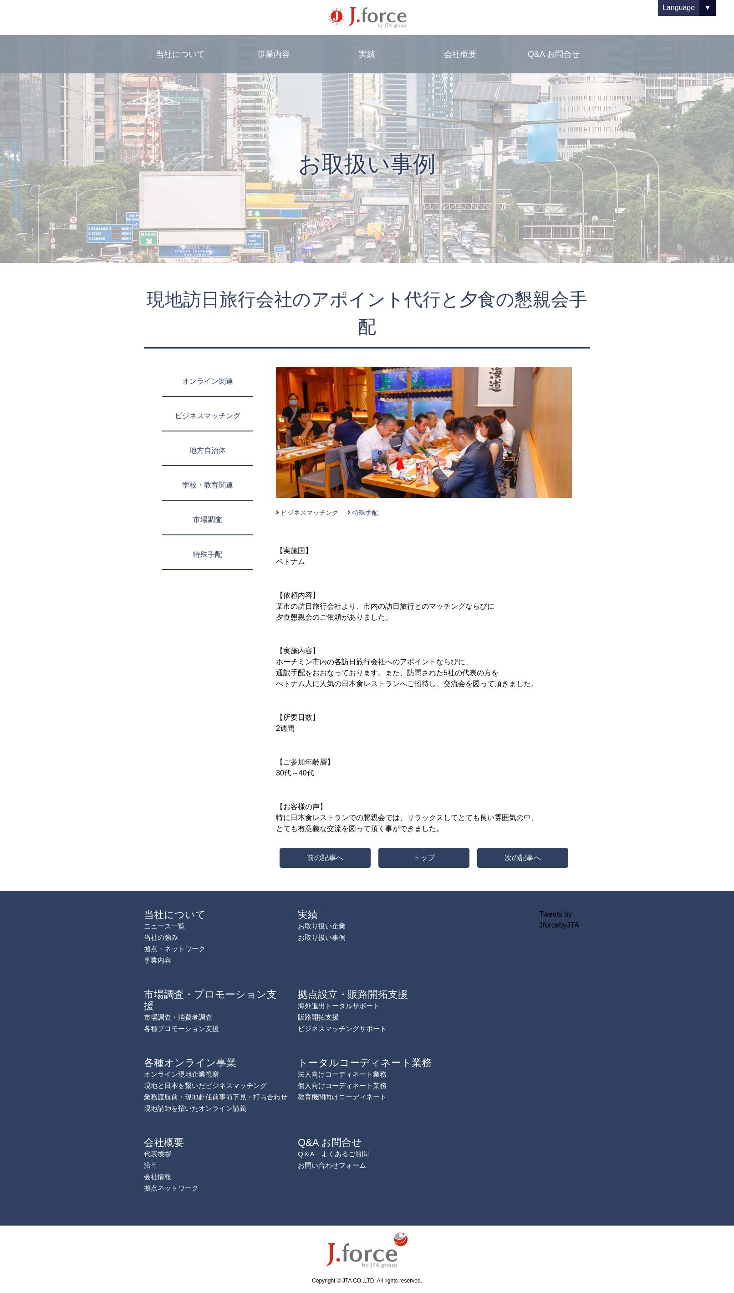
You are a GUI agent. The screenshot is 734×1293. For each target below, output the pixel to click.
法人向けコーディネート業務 (342, 1074)
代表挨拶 (157, 1154)
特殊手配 (207, 554)
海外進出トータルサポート (339, 1006)
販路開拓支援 (318, 1017)
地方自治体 (207, 450)
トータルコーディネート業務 (365, 1062)
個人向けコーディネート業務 (342, 1085)
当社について (180, 54)
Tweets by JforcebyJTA (559, 919)
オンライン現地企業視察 (181, 1074)
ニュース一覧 (164, 926)
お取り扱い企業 (322, 926)
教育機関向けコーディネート (342, 1097)
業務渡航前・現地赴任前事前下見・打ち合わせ (215, 1097)
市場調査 (207, 519)
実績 (367, 54)
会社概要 (460, 54)
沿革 (151, 1165)
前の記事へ (325, 858)
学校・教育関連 (207, 485)
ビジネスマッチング (207, 416)
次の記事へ (523, 858)
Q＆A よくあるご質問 (333, 1154)
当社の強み (161, 937)
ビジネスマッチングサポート (342, 1028)
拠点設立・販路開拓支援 (353, 994)
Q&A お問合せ (554, 54)
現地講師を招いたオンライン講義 (195, 1108)
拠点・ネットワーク (174, 949)
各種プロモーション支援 (181, 1028)
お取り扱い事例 (322, 937)
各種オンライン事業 (190, 1062)
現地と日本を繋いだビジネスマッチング (205, 1085)
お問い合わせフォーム (332, 1165)
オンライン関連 (207, 381)
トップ (424, 858)
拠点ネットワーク (171, 1188)
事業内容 (273, 54)
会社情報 (157, 1176)
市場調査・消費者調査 (178, 1017)
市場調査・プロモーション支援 (210, 1000)
